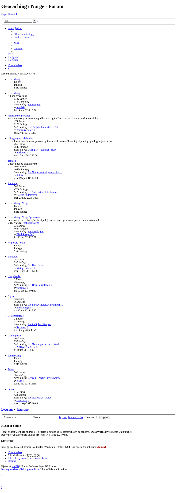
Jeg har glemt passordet (71, 417)
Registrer (22, 409)
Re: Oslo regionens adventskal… (45, 344)
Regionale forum (16, 242)
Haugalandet (14, 276)
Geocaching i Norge (18, 203)
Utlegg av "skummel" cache (42, 149)
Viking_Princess (24, 268)
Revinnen (21, 327)
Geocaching (14, 79)
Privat (11, 369)
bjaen (19, 380)
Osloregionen (14, 335)
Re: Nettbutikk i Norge (39, 397)
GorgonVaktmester (26, 195)
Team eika (21, 400)
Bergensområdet (16, 315)
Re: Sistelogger (35, 231)
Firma (11, 389)
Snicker (20, 175)
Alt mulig (13, 183)
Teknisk (12, 160)
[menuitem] (24, 34)
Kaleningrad (34, 104)
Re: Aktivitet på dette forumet (43, 192)
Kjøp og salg (14, 355)
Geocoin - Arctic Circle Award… (45, 378)
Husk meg (91, 417)
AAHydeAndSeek (25, 347)
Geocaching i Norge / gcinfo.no (24, 217)
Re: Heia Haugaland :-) (40, 285)
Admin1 (101, 447)
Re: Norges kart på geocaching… (45, 172)
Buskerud (12, 256)
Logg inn (7, 409)
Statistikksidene (30, 223)
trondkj (20, 107)
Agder (11, 296)
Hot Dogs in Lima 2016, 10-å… (44, 127)
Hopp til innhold (9, 14)
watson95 (21, 287)
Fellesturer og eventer (19, 115)
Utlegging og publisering (20, 138)
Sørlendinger (23, 307)
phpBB (15, 466)
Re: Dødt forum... (37, 265)
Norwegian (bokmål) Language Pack (20, 469)
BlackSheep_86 (24, 234)
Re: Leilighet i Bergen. (39, 324)
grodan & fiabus (24, 130)
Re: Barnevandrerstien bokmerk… (45, 304)
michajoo (21, 152)
